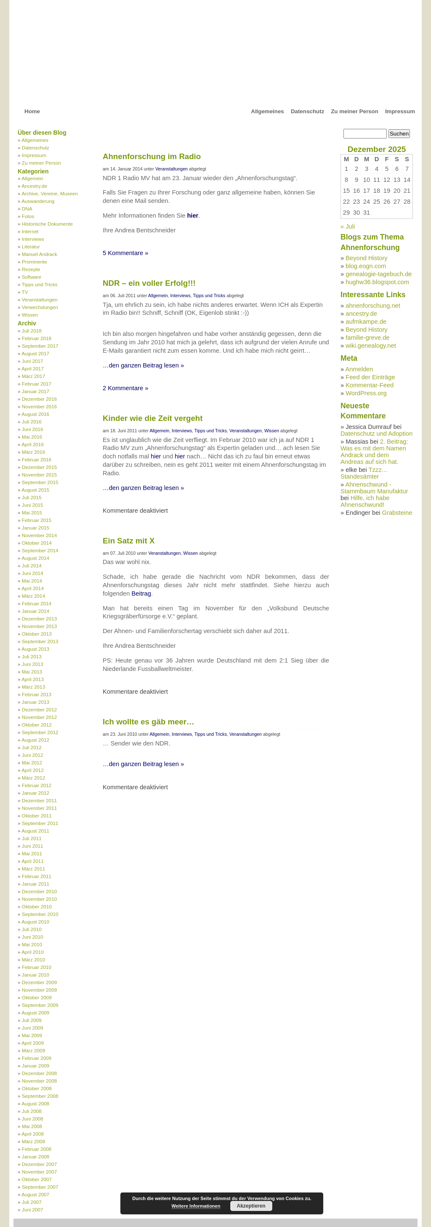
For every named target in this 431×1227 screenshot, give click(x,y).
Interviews (33, 239)
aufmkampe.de (366, 321)
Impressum (400, 111)
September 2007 (40, 1187)
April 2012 (32, 770)
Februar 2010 (36, 967)
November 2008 (39, 1080)
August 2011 (35, 830)
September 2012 (40, 732)
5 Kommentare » (125, 253)
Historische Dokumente (47, 223)
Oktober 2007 (37, 1179)
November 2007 (39, 1171)
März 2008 (33, 1141)
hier (192, 215)
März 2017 (33, 376)
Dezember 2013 (39, 618)
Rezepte (31, 269)
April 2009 (32, 1043)
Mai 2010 (32, 944)
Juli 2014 (32, 565)
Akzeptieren (251, 1206)
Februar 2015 (36, 520)
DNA (27, 208)
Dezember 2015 (39, 467)
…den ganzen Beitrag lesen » (143, 365)
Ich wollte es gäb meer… (148, 721)
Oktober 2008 (37, 1088)
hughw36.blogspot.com (377, 282)
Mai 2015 (32, 512)
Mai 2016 (32, 436)
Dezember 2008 (39, 1073)
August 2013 (35, 649)
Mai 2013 (32, 671)
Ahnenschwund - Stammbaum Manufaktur (374, 488)
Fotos (28, 216)
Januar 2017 (35, 391)
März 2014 (33, 596)
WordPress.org (366, 393)
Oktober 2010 (37, 906)
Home (32, 111)
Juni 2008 (32, 1118)
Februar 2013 (36, 694)
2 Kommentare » (125, 388)
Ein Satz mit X (128, 540)
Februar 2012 (36, 785)
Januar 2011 (35, 883)
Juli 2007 (32, 1202)
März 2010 (33, 959)
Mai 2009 (32, 1035)
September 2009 (40, 1005)
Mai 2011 (32, 853)
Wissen (30, 314)
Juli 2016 (32, 421)
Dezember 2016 (39, 399)
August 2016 (35, 414)
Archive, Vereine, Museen (49, 193)
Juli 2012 (32, 747)
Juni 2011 (32, 846)
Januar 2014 (35, 611)
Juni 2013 (32, 664)
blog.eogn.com (366, 266)
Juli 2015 (32, 497)
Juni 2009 (32, 1027)
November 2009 (39, 990)
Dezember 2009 (39, 982)
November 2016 (39, 406)
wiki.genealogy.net (371, 345)
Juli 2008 (32, 1111)
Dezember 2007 (39, 1164)
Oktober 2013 (37, 633)
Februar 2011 (36, 876)
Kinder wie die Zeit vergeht (152, 418)
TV (25, 292)
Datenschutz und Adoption (376, 433)
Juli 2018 (32, 330)
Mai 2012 (32, 762)
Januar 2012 (35, 793)
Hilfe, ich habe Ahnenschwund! (365, 501)
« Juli (348, 226)
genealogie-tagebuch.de (379, 274)
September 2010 (40, 914)
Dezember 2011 (39, 800)
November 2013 (39, 626)
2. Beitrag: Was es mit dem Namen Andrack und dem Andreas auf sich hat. (374, 451)
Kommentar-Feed (370, 385)
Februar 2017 (36, 383)
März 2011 (33, 868)
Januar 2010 (35, 974)
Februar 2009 (36, 1058)
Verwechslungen (40, 307)
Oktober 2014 (37, 543)
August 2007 (35, 1194)
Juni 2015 (32, 505)
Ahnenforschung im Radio (152, 156)
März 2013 (33, 686)
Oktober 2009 (37, 997)
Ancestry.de (34, 186)
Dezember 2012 (39, 709)
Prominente (34, 261)
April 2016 (32, 444)
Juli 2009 (32, 1020)
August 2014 (35, 558)
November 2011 (39, 808)
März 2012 (33, 777)
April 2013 (32, 679)
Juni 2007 (32, 1209)
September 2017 (40, 346)
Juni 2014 (32, 573)
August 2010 (35, 921)
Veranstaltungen (40, 299)
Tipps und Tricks (40, 284)
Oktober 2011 (37, 815)
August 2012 (35, 740)
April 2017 (32, 368)
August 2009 (35, 1012)
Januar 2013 (35, 702)
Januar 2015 (35, 527)
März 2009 (33, 1050)
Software (31, 276)
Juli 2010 (32, 929)
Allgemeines (267, 111)
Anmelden (359, 369)
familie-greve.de (367, 337)
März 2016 (33, 452)
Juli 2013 (32, 656)
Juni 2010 (32, 937)
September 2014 (40, 550)
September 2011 (40, 823)
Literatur (31, 246)
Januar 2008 (35, 1156)
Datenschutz (307, 111)
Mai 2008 (32, 1126)
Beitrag (141, 593)
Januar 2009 (35, 1065)
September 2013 (40, 641)
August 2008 (35, 1103)
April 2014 (32, 588)
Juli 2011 (32, 838)
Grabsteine (397, 512)
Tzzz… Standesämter (364, 473)
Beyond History (366, 258)
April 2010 (32, 952)
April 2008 (32, 1134)
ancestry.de (361, 313)
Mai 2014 (32, 580)
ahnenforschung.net (373, 305)
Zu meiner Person (354, 111)
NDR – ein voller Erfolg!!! (149, 283)
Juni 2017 (32, 361)
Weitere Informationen (196, 1205)
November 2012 (39, 717)
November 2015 (39, 474)
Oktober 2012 (37, 724)
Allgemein (32, 178)
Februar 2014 (36, 603)
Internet (30, 231)
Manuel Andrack (39, 254)
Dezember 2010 (39, 891)
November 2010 (39, 899)
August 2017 (35, 353)
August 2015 (35, 489)
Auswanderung (37, 201)
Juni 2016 (32, 429)
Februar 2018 (36, 338)
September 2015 (40, 482)
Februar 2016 (36, 459)
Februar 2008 (36, 1149)
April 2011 (32, 861)
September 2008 (40, 1096)
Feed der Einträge (370, 377)
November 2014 (39, 535)
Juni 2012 (32, 755)
